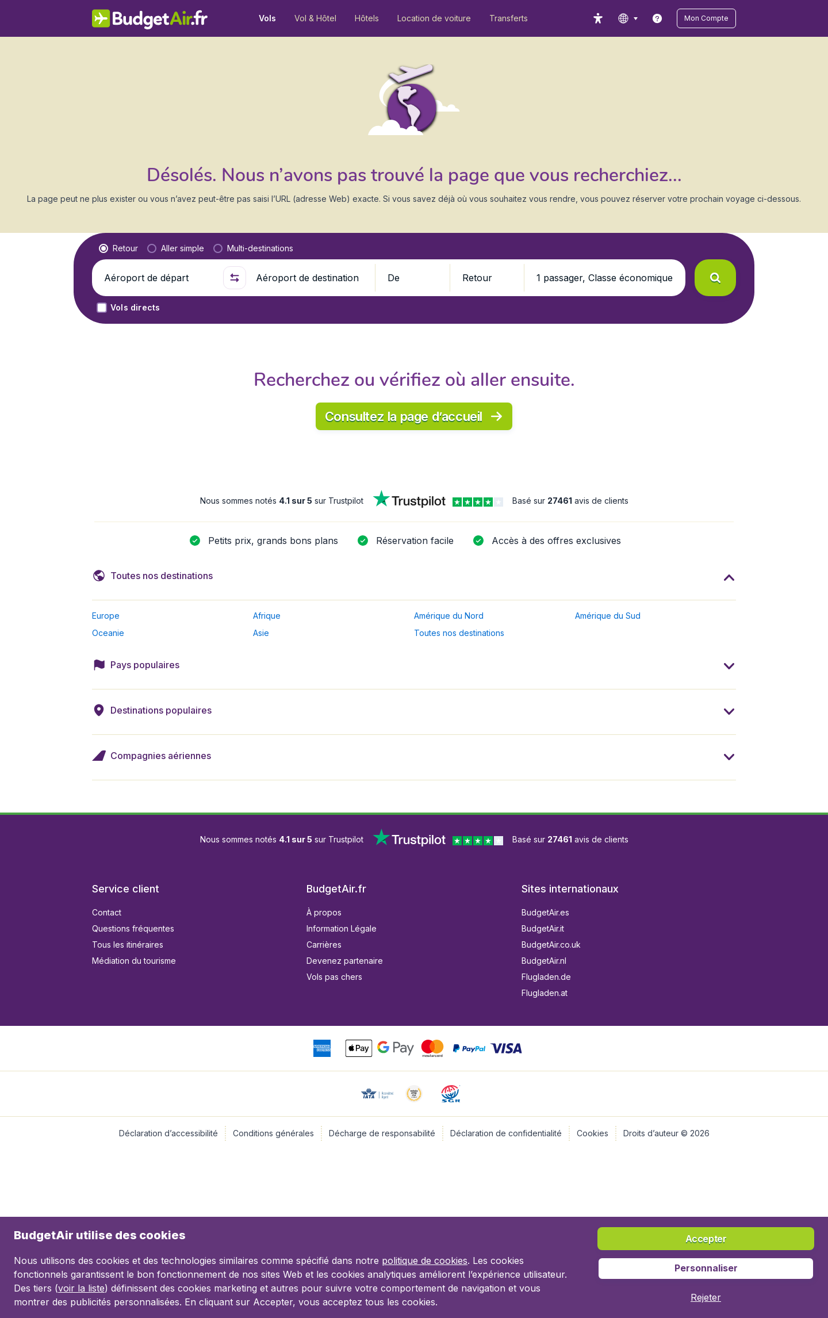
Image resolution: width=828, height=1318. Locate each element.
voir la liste (81, 1288)
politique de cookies (424, 1260)
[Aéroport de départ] (159, 278)
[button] (706, 18)
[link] (657, 18)
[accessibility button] (598, 18)
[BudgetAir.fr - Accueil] (150, 18)
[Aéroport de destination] (310, 278)
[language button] (628, 18)
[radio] (118, 248)
